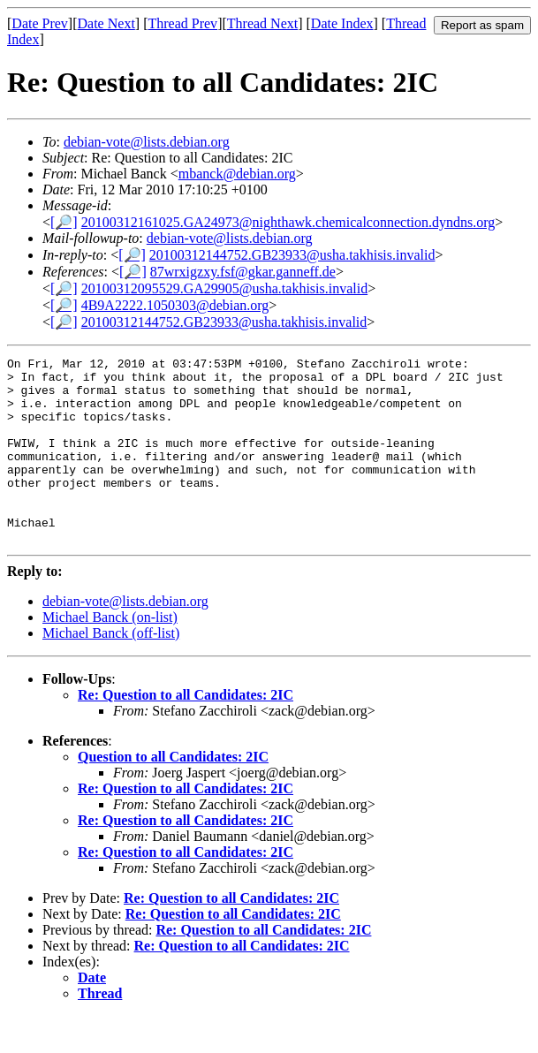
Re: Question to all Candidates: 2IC (185, 731)
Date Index (342, 23)
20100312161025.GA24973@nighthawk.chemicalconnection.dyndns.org (288, 222)
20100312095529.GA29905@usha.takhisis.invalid (224, 288)
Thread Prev (182, 23)
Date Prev (39, 23)
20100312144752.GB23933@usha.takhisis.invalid (292, 254)
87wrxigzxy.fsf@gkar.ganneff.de (243, 271)
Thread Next (262, 23)
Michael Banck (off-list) (110, 670)
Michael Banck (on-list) (110, 654)
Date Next (106, 23)
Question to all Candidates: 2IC (173, 793)
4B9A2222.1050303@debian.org (175, 305)
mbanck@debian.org (237, 173)
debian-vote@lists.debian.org (147, 141)
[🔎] (64, 222)
